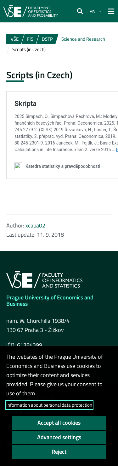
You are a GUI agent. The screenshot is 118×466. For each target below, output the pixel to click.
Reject (59, 451)
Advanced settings (59, 437)
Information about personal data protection (49, 405)
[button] (80, 11)
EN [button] (92, 11)
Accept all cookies (59, 422)
